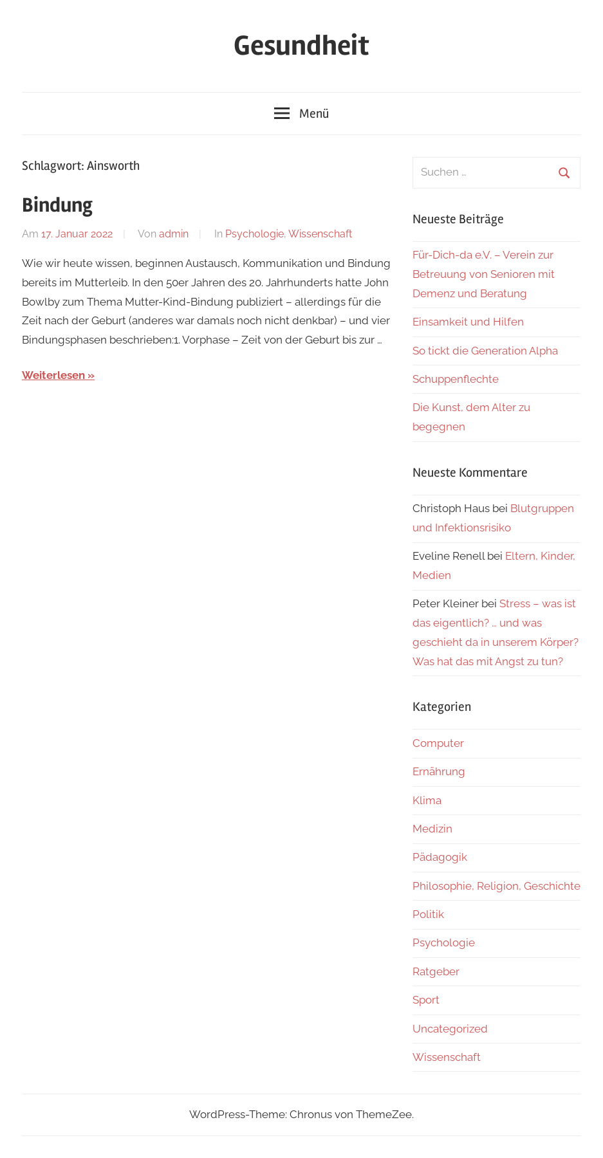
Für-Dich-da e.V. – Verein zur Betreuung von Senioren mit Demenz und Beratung (484, 274)
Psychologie (254, 234)
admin (174, 234)
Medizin (432, 828)
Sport (426, 999)
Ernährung (439, 771)
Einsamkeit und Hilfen (468, 321)
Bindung (57, 204)
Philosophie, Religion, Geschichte (496, 885)
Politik (428, 914)
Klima (427, 800)
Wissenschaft (320, 234)
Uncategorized (450, 1028)
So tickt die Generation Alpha (485, 350)
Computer (438, 743)
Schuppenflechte (456, 378)
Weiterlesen (53, 375)
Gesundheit (301, 45)
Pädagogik (440, 856)
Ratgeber (436, 971)
